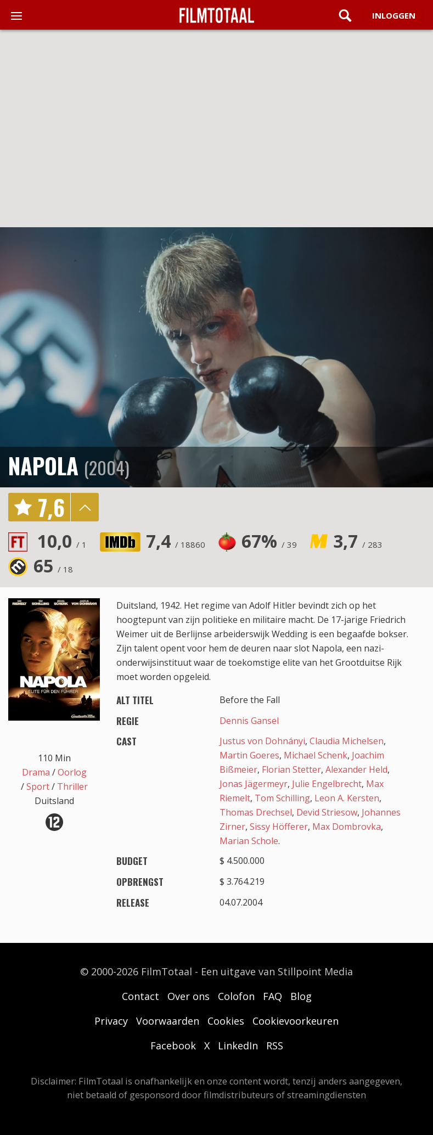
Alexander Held (356, 769)
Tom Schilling (282, 798)
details (84, 507)
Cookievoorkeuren (295, 1020)
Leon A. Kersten (346, 798)
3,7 (358, 541)
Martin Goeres (249, 755)
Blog (301, 996)
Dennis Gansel (249, 721)
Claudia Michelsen (347, 741)
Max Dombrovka (346, 827)
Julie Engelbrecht (327, 784)
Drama (36, 772)
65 (53, 565)
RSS (274, 1045)
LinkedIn (238, 1045)
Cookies (225, 1020)
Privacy (111, 1020)
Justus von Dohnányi (262, 741)
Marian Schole (249, 841)
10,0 (62, 541)
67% (269, 541)
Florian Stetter (291, 769)
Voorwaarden (167, 1020)
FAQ (272, 996)
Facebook (173, 1045)
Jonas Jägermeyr (254, 784)
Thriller (72, 786)
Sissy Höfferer (279, 827)
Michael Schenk (315, 755)
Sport (37, 786)
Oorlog (72, 772)
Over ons (188, 996)
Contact (140, 996)
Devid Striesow (326, 812)
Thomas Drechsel (256, 812)
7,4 (175, 541)
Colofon (236, 996)
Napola (43, 465)
